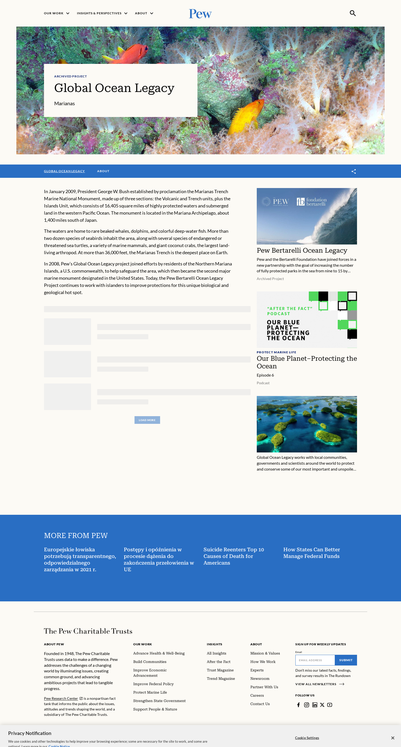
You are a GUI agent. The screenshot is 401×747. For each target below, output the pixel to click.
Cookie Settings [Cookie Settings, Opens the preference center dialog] (307, 742)
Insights (214, 644)
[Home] (88, 631)
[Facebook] (298, 705)
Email (298, 652)
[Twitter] (322, 705)
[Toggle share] (354, 171)
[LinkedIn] (315, 705)
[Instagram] (307, 705)
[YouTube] (330, 705)
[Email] (315, 660)
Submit (346, 660)
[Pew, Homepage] (200, 13)
